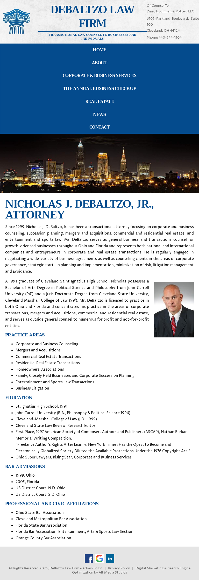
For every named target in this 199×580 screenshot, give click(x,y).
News (99, 114)
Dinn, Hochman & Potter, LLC (170, 11)
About (99, 63)
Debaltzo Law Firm (92, 16)
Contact (99, 127)
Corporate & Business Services (99, 75)
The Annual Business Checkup (99, 88)
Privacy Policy (119, 568)
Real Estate (99, 101)
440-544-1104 (170, 37)
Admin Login (92, 568)
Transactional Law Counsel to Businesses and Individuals (92, 36)
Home (99, 50)
